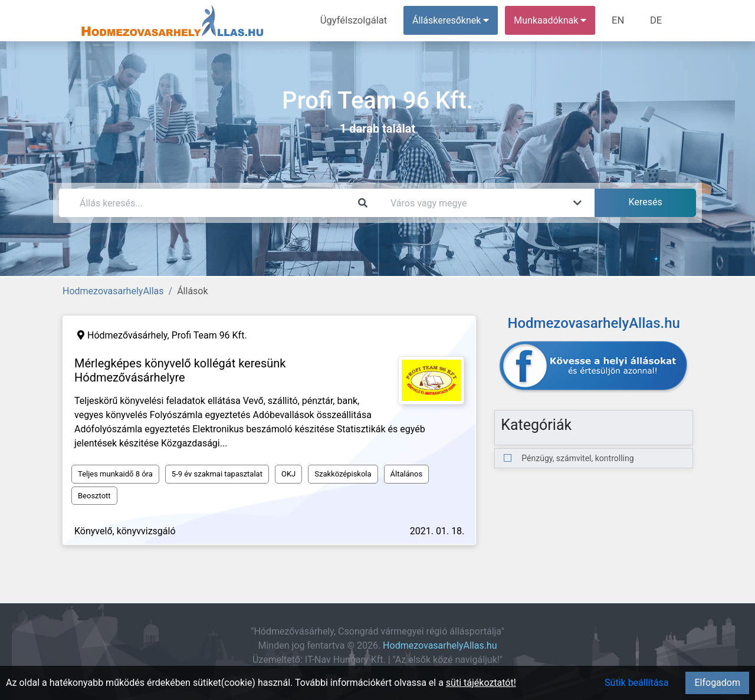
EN (620, 20)
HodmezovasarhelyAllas (113, 291)
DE (656, 20)
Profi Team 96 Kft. (209, 335)
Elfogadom (717, 682)
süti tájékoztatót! (481, 682)
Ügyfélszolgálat (358, 20)
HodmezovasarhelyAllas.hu (440, 645)
